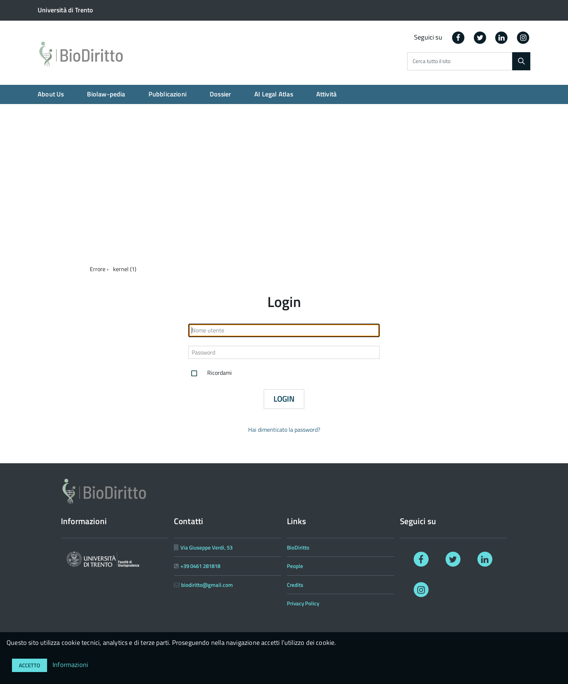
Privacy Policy (303, 603)
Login (284, 399)
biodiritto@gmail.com (207, 585)
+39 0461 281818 (200, 566)
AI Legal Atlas (273, 94)
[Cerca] (521, 61)
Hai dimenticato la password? (284, 429)
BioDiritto (298, 547)
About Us (51, 94)
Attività (326, 94)
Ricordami (210, 373)
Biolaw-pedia (106, 94)
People (295, 566)
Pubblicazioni (168, 94)
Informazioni (70, 665)
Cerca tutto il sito (432, 61)
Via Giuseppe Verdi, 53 (206, 547)
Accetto (29, 665)
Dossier (220, 94)
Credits (295, 585)
